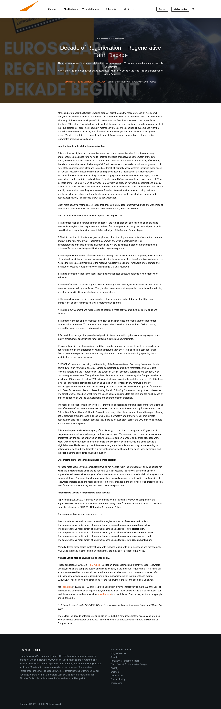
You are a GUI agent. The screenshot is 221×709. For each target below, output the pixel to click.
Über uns (54, 9)
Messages (119, 39)
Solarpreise (113, 9)
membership (104, 594)
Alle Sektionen (71, 9)
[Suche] (193, 9)
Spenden (162, 9)
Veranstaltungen (92, 9)
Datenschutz (117, 675)
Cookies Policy (118, 679)
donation (67, 587)
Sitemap (115, 672)
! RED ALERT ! (94, 565)
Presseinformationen (121, 649)
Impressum (116, 683)
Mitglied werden (180, 9)
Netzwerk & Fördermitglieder (125, 660)
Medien (129, 9)
